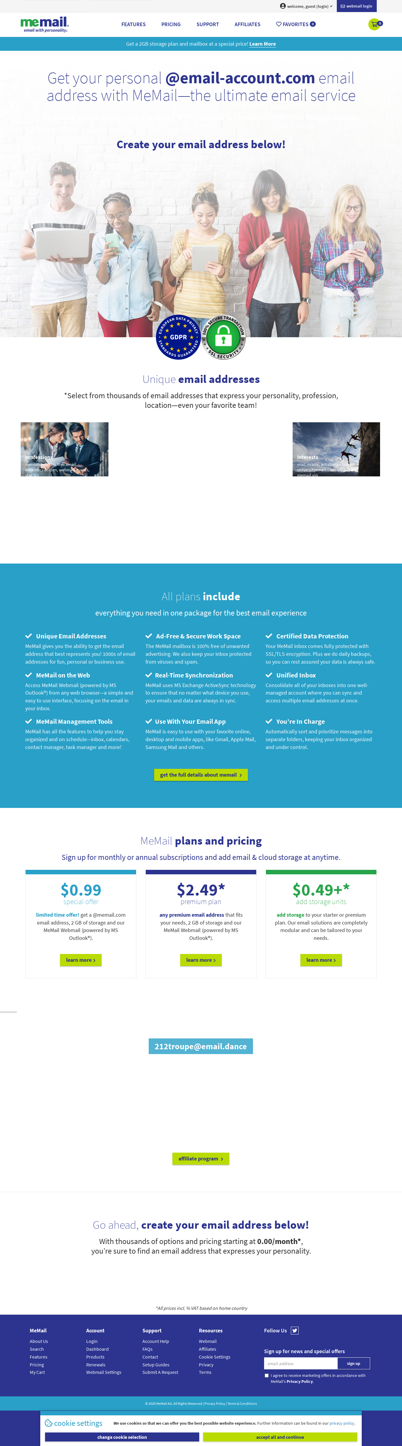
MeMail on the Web (57, 675)
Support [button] (207, 24)
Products (95, 1357)
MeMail (161, 1403)
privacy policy (342, 1423)
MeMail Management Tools (69, 721)
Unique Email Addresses (65, 636)
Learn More (81, 959)
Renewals (95, 1365)
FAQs (147, 1349)
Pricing (37, 1365)
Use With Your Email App (185, 721)
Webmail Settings (103, 1372)
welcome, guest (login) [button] (306, 6)
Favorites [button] (296, 24)
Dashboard (97, 1349)
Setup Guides (155, 1365)
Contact (150, 1357)
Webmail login (356, 6)
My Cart (37, 1372)
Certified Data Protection (307, 636)
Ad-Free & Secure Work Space (193, 636)
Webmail (208, 1341)
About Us (39, 1341)
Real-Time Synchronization (189, 675)
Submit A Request (160, 1372)
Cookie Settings (214, 1357)
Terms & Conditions (242, 1403)
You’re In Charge (295, 721)
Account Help (155, 1341)
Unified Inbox (291, 675)
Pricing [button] (171, 24)
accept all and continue (280, 1437)
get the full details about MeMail (201, 774)
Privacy (206, 1365)
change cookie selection (122, 1437)
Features (38, 1357)
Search (37, 1349)
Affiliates (207, 1349)
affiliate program (200, 1158)
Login (92, 1341)
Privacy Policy (214, 1403)
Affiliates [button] (247, 24)
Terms (205, 1372)
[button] (374, 25)
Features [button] (133, 24)
